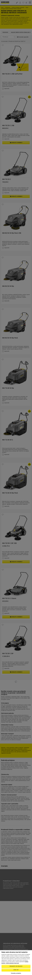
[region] (16, 962)
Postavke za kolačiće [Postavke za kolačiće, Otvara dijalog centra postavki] (16, 973)
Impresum (16, 963)
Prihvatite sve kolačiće (16, 966)
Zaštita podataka (10, 963)
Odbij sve (16, 969)
